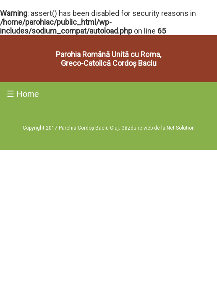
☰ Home (23, 58)
